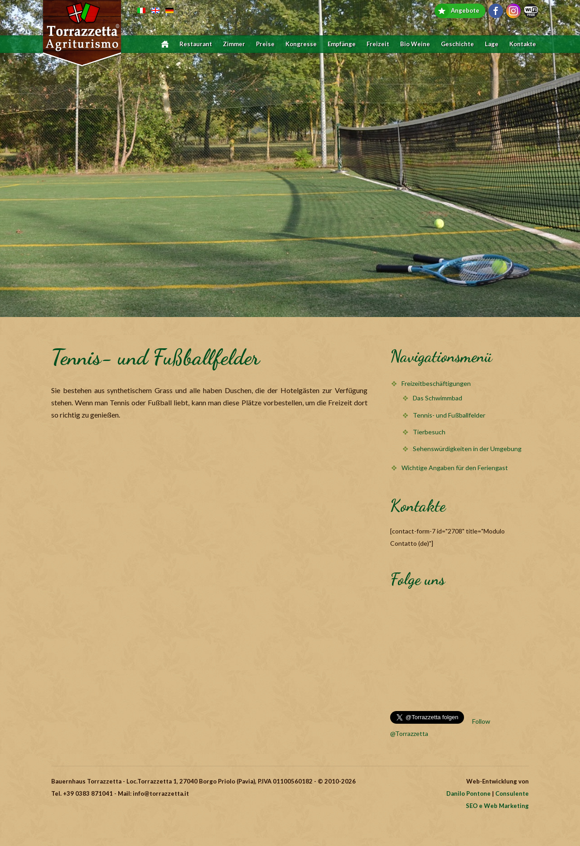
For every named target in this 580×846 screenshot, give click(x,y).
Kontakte (522, 44)
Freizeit (378, 44)
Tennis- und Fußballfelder (449, 415)
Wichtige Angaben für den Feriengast (454, 467)
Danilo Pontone (468, 793)
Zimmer (234, 44)
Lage (491, 44)
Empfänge (342, 44)
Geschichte (457, 44)
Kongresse (301, 44)
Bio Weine (415, 44)
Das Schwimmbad (437, 398)
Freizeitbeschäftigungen (436, 383)
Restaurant (195, 44)
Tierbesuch (429, 432)
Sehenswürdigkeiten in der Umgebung (467, 448)
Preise (265, 44)
